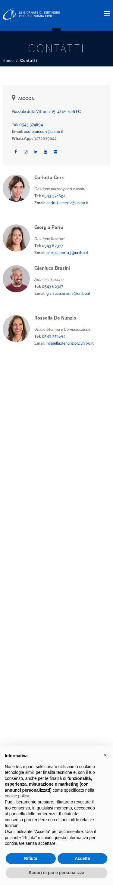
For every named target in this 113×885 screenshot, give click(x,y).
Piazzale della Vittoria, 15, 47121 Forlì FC (46, 111)
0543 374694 (31, 124)
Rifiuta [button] (30, 858)
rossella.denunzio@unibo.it (70, 343)
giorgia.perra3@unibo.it (67, 252)
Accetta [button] (82, 858)
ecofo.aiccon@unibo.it (44, 131)
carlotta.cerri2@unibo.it (67, 202)
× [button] (105, 755)
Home (8, 60)
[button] (107, 13)
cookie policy (17, 795)
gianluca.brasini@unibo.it (68, 293)
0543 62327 (52, 245)
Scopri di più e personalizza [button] (56, 872)
